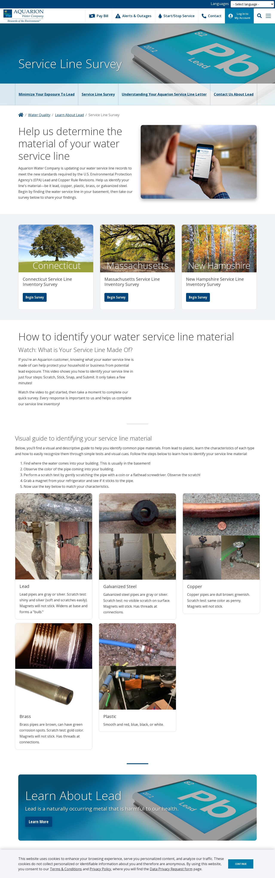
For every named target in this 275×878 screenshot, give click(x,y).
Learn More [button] (39, 822)
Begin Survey (35, 297)
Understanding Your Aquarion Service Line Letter (164, 94)
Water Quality (39, 115)
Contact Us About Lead (234, 94)
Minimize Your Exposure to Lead (47, 94)
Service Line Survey (98, 94)
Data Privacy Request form (171, 869)
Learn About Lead (69, 115)
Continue (240, 864)
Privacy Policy (100, 869)
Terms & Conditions (66, 869)
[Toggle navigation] (268, 16)
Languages (220, 3)
